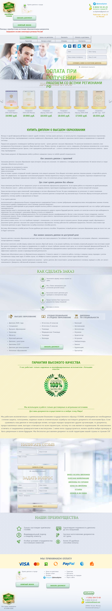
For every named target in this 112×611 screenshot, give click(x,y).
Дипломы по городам (74, 575)
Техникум (45, 335)
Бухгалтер (78, 350)
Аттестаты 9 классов (50, 326)
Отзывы (64, 41)
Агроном (78, 332)
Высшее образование (17, 329)
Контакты (82, 41)
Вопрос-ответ (46, 41)
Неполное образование (18, 350)
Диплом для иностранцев (19, 347)
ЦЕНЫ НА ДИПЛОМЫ (78, 486)
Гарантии (28, 41)
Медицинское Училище (51, 332)
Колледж (45, 338)
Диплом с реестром (16, 341)
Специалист (13, 326)
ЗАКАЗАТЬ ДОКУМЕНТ (24, 18)
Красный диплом (15, 338)
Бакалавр (12, 332)
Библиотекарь (80, 341)
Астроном (78, 338)
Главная (28, 37)
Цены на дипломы (46, 37)
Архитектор (79, 335)
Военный (78, 323)
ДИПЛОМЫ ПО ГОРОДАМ (78, 482)
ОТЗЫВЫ (78, 489)
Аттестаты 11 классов (50, 323)
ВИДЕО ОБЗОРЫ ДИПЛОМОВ (78, 475)
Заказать (64, 37)
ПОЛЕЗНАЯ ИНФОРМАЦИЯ (78, 478)
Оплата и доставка (82, 37)
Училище (45, 329)
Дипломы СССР (14, 344)
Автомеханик (80, 326)
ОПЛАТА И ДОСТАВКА (78, 493)
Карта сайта (71, 577)
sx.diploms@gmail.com (101, 12)
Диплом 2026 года (16, 323)
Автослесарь (79, 329)
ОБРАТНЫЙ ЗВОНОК (24, 25)
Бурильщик (79, 347)
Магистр (12, 335)
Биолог (77, 344)
